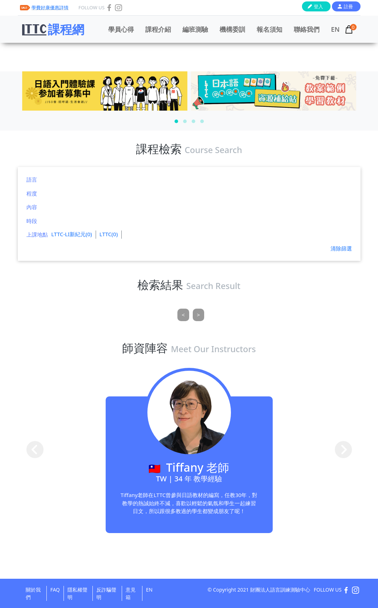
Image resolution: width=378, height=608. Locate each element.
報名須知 (269, 29)
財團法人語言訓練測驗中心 (280, 589)
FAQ (55, 589)
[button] (176, 121)
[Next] (199, 315)
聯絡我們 (306, 29)
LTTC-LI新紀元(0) (71, 234)
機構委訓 (232, 29)
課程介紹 (158, 29)
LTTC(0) (109, 234)
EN (335, 29)
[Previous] (183, 315)
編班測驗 (195, 29)
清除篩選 (341, 248)
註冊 (348, 6)
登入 (318, 6)
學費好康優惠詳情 (50, 7)
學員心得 (121, 29)
